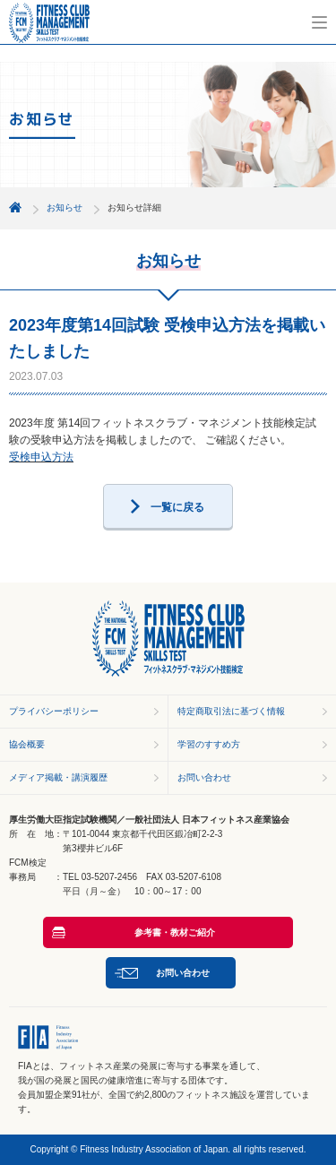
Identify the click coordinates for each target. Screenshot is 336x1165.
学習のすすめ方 (208, 744)
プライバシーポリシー (54, 711)
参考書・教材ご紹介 (174, 932)
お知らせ (64, 207)
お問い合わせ (204, 777)
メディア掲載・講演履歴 (58, 777)
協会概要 (27, 744)
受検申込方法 (41, 457)
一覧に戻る (177, 507)
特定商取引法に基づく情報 (231, 711)
